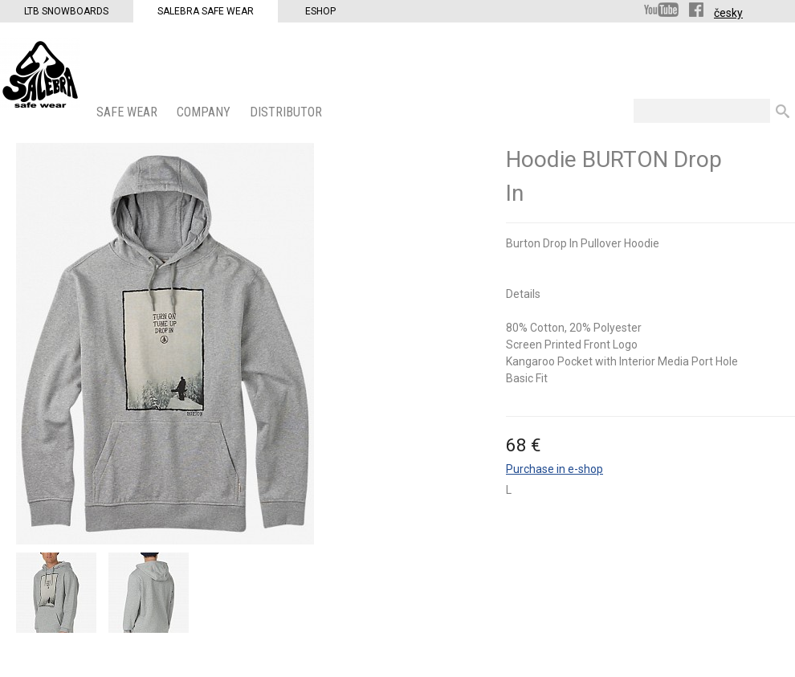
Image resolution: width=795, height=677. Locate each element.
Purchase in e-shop (554, 469)
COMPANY (205, 112)
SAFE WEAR (128, 112)
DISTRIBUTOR (287, 112)
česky (728, 12)
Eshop (320, 11)
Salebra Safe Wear (205, 11)
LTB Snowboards (66, 11)
